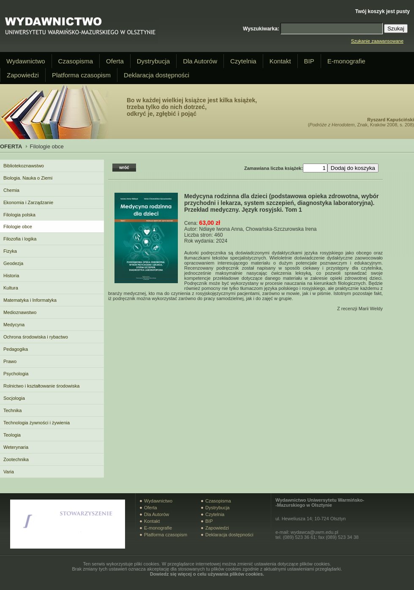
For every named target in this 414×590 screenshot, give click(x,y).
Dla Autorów (200, 61)
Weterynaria (15, 447)
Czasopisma (75, 61)
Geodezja (13, 263)
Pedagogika (15, 349)
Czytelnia (243, 61)
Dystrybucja (153, 61)
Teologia (12, 434)
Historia (11, 275)
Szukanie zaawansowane (377, 41)
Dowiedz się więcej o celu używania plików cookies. (207, 573)
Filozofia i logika (19, 238)
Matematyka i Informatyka (30, 300)
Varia (8, 471)
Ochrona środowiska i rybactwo (35, 336)
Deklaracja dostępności (156, 75)
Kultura (10, 287)
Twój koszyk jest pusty (382, 11)
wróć (124, 167)
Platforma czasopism (81, 75)
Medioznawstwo (19, 312)
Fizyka (10, 251)
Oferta (115, 61)
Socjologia (14, 398)
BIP (309, 61)
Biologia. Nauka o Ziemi (27, 177)
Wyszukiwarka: (261, 29)
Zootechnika (16, 459)
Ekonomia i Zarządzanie (28, 202)
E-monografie (346, 61)
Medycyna (14, 324)
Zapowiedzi (23, 75)
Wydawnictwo (25, 61)
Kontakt (280, 61)
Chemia (11, 190)
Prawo (9, 361)
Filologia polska (19, 214)
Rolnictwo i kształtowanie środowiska (41, 385)
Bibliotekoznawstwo (23, 165)
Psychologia (15, 373)
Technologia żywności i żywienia (36, 422)
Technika (12, 410)
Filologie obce (17, 226)
